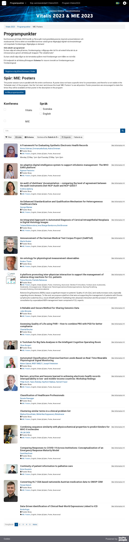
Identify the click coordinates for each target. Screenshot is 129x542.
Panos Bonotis (26, 280)
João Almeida (25, 311)
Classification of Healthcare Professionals (42, 395)
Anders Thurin (25, 261)
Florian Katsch (25, 485)
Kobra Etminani (54, 149)
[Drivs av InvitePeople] (116, 539)
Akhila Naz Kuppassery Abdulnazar (50, 414)
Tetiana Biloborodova (28, 225)
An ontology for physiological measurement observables (49, 258)
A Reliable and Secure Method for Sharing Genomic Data (49, 308)
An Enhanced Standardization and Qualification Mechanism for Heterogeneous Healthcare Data (61, 202)
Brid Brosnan (62, 225)
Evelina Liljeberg (26, 189)
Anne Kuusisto (26, 469)
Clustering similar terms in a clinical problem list (45, 411)
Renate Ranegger (27, 398)
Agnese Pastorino (27, 171)
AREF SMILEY (37, 364)
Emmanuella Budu (40, 149)
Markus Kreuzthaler (28, 414)
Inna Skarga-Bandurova (47, 225)
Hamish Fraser (62, 382)
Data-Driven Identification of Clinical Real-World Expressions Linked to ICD (59, 506)
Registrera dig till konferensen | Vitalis (20, 71)
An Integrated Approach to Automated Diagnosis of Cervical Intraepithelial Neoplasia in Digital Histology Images (64, 221)
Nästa (35, 524)
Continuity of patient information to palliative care (46, 466)
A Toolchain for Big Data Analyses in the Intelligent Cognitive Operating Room (60, 342)
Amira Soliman (26, 149)
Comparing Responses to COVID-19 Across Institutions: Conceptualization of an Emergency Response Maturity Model (61, 449)
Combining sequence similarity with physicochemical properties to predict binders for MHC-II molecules (65, 428)
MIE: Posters (26, 154)
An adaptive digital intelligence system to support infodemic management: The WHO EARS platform (64, 166)
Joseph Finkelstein (50, 364)
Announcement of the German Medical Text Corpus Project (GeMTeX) (56, 238)
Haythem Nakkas (48, 382)
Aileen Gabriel (25, 364)
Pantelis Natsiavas (39, 280)
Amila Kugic (24, 509)
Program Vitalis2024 (71, 3)
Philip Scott (24, 382)
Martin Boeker (25, 241)
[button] (118, 3)
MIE (27, 121)
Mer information (118, 145)
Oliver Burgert (25, 345)
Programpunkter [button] (18, 3)
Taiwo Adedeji (35, 382)
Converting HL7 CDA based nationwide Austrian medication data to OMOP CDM (61, 482)
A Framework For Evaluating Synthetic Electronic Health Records (54, 145)
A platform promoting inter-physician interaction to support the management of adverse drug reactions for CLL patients (62, 275)
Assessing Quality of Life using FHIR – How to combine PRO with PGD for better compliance (61, 325)
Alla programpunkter (14, 92)
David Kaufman (26, 453)
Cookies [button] (7, 539)
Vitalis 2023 (10, 27)
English (47, 113)
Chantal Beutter (26, 329)
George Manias (26, 207)
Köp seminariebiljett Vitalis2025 (44, 3)
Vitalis (28, 110)
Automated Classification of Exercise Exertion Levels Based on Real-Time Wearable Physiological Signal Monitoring (63, 359)
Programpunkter (23, 27)
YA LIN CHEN (25, 433)
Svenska (47, 108)
